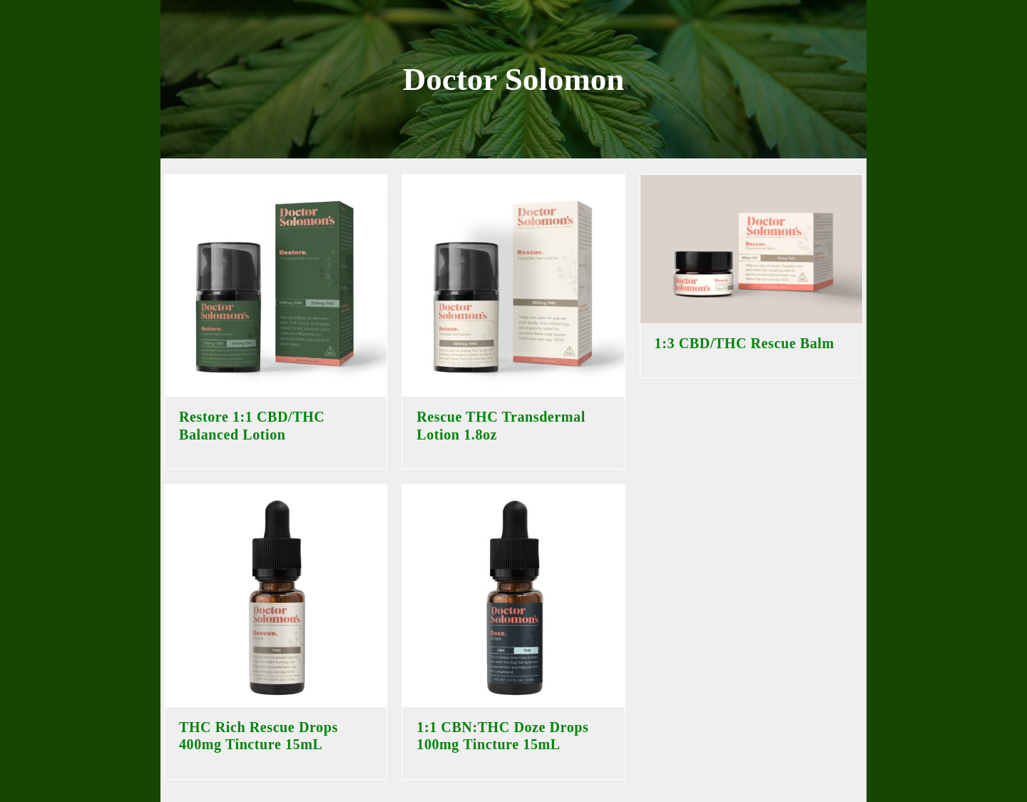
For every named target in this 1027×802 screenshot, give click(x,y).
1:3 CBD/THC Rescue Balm (744, 343)
